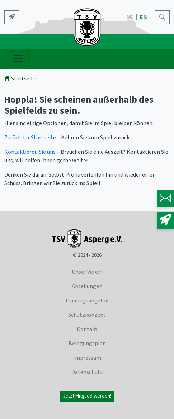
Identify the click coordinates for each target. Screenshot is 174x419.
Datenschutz (87, 372)
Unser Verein (87, 272)
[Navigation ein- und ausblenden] (19, 58)
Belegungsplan (87, 343)
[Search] (162, 17)
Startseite (20, 79)
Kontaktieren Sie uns (30, 152)
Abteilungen (87, 286)
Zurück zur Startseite (30, 138)
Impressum (87, 358)
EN (144, 17)
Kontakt (87, 329)
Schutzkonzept (87, 315)
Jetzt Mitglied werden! (87, 396)
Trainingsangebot (87, 301)
